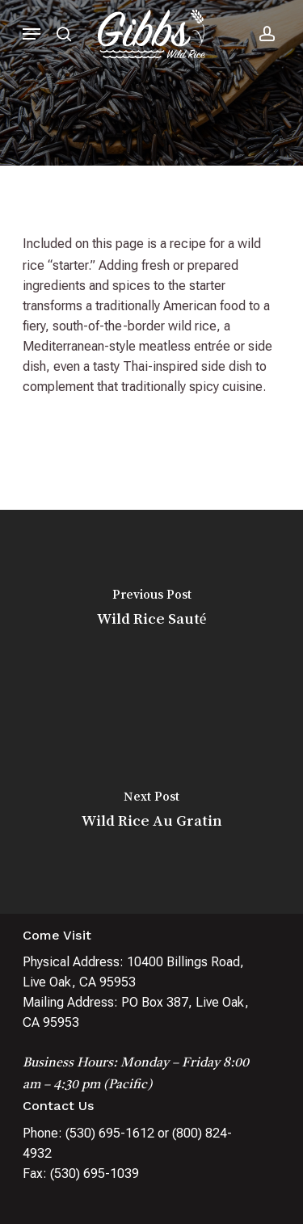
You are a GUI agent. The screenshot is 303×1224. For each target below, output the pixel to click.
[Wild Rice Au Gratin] (151, 813)
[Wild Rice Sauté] (151, 611)
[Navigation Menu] (31, 34)
